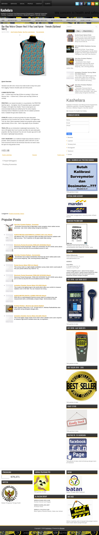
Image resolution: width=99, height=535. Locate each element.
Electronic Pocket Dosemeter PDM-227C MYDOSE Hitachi (32, 245)
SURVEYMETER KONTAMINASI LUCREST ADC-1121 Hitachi (33, 234)
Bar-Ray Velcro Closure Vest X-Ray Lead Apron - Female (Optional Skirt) (31, 27)
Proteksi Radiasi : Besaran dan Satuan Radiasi (29, 305)
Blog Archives (87, 31)
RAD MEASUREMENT (27, 19)
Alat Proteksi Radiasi (16, 32)
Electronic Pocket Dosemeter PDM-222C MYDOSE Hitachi (32, 275)
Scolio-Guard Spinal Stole (83, 35)
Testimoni (70, 151)
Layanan (70, 141)
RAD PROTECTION (13, 19)
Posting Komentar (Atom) (16, 213)
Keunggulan (71, 147)
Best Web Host (71, 532)
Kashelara (6, 10)
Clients (47, 3)
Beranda (5, 3)
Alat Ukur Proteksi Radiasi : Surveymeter (27, 255)
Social (22, 3)
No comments (40, 32)
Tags (78, 31)
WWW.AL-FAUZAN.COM (41, 509)
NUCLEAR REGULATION (58, 19)
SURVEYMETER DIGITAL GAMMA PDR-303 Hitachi (30, 295)
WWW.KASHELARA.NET (42, 505)
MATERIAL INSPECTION (42, 19)
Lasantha (50, 532)
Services (14, 3)
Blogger (62, 528)
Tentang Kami (72, 144)
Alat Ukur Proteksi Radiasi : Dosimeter (26, 224)
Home (3, 20)
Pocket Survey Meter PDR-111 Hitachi (26, 265)
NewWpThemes (33, 532)
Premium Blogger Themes (60, 532)
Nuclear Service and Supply (42, 502)
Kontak (70, 154)
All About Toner (38, 506)
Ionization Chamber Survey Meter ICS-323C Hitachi (30, 316)
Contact (39, 3)
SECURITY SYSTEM (86, 19)
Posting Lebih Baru (7, 155)
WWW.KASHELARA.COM (42, 500)
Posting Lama (60, 155)
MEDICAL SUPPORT (72, 19)
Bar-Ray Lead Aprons (29, 32)
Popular (70, 31)
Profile (30, 3)
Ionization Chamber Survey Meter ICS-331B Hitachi (30, 285)
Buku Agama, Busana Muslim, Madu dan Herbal (48, 511)
